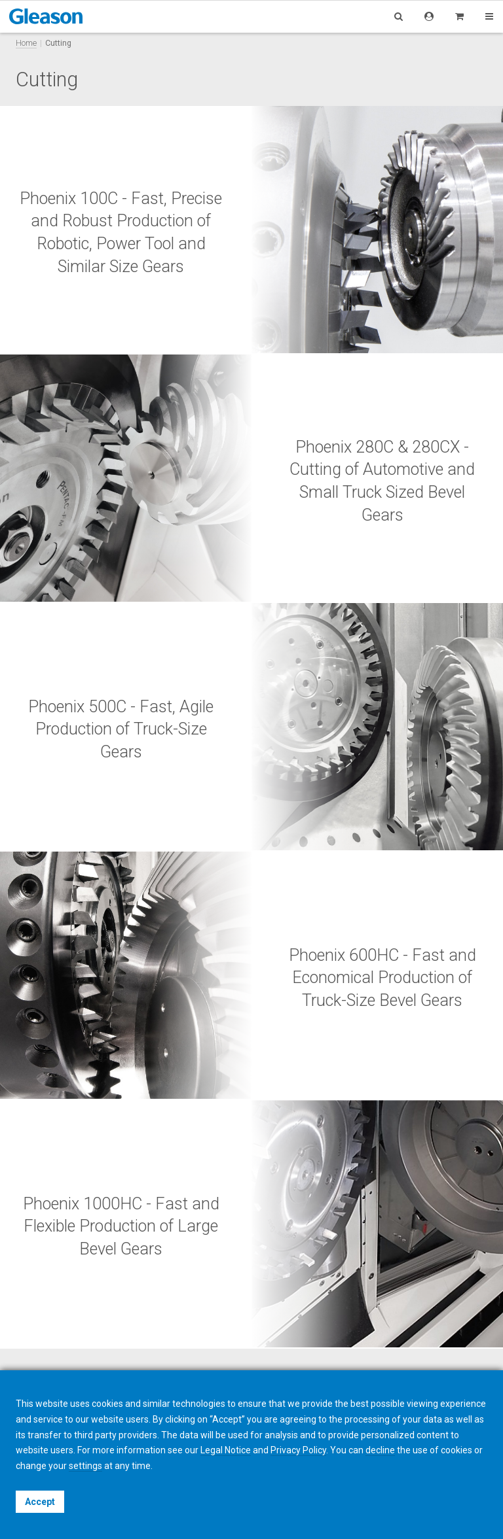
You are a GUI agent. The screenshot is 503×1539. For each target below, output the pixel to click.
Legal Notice (225, 1450)
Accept (40, 1501)
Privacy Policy (298, 1450)
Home (26, 43)
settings (85, 1466)
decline (380, 1450)
